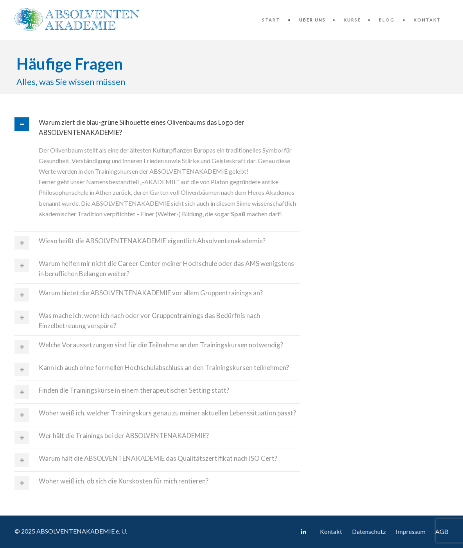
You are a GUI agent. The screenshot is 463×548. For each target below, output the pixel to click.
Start (271, 19)
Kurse (352, 19)
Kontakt (427, 19)
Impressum (410, 531)
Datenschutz (369, 531)
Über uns (312, 19)
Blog (387, 19)
